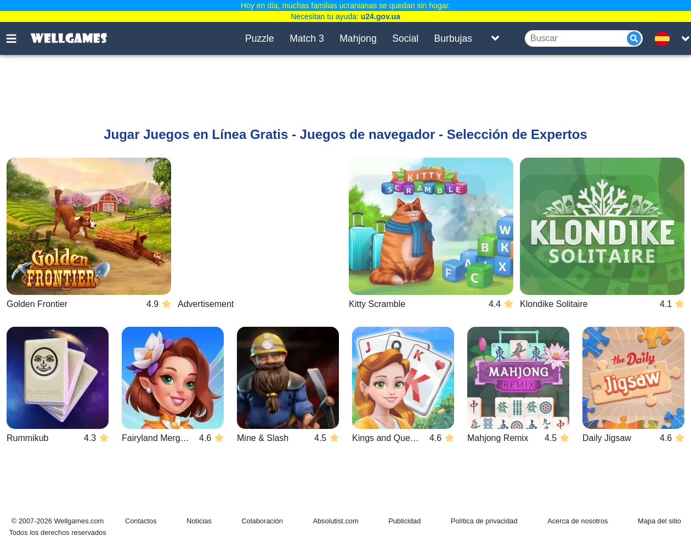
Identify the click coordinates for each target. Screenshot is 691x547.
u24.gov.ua (380, 16)
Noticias (199, 521)
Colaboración (261, 521)
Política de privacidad (484, 521)
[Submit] (634, 38)
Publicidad (404, 521)
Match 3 (307, 38)
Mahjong (358, 38)
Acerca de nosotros (577, 521)
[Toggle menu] (18, 38)
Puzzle (259, 38)
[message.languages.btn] (665, 38)
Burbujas (453, 38)
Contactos (141, 521)
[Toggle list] (495, 38)
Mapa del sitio (659, 521)
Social (405, 38)
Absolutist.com (335, 521)
